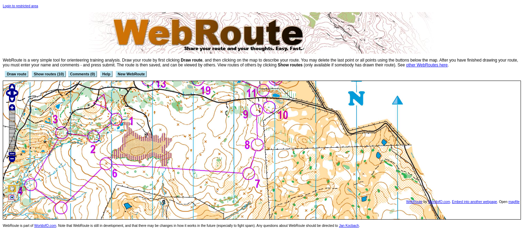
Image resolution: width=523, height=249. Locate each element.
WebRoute (414, 202)
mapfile (514, 202)
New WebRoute (131, 74)
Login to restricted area (20, 6)
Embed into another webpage (474, 202)
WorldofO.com (439, 202)
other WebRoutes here (427, 65)
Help (106, 74)
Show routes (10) (49, 74)
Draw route (16, 74)
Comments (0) (82, 74)
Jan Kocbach (349, 226)
